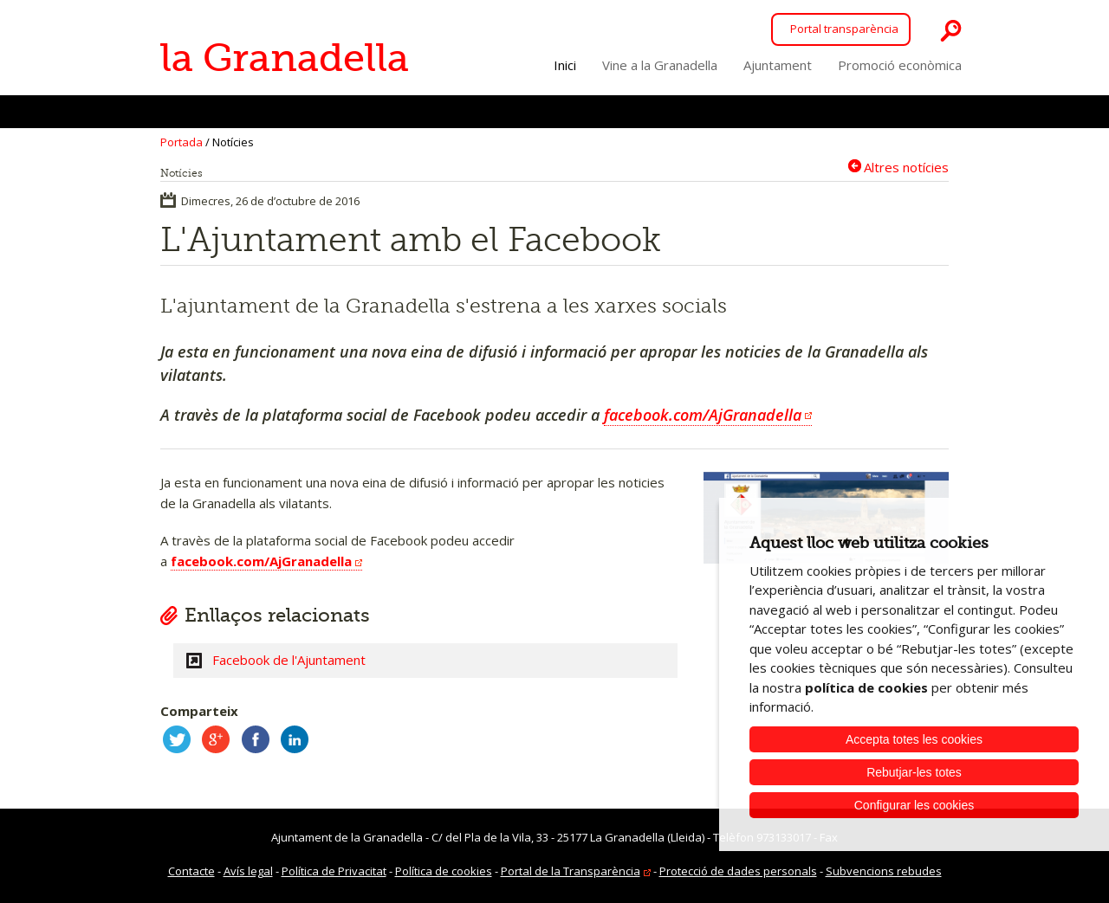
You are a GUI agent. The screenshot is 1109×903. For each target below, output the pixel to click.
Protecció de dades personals (738, 871)
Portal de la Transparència (570, 871)
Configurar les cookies (914, 805)
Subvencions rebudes (884, 871)
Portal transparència (844, 28)
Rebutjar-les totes (914, 772)
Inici (565, 65)
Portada (181, 142)
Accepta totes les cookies (914, 739)
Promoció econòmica (900, 65)
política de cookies (866, 687)
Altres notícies (906, 166)
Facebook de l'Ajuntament (289, 659)
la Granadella (284, 58)
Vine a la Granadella (659, 65)
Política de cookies (443, 871)
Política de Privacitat (334, 871)
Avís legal (248, 871)
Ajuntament (777, 65)
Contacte (191, 871)
